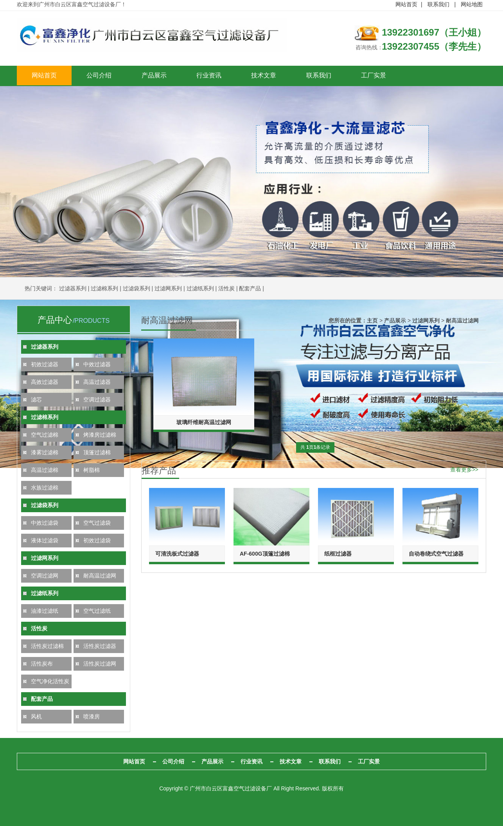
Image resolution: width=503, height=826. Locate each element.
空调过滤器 (97, 399)
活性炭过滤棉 (47, 646)
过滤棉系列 (104, 288)
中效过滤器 (97, 364)
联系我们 (438, 4)
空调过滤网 (44, 575)
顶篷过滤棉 (97, 452)
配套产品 (250, 288)
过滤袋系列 (136, 288)
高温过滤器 (97, 382)
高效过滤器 (44, 382)
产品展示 (163, 75)
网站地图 (472, 4)
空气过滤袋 (97, 523)
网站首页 (406, 4)
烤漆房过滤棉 (99, 435)
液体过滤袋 (44, 540)
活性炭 (226, 288)
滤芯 (36, 399)
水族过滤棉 (44, 487)
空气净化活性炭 (50, 681)
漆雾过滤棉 (44, 452)
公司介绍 (104, 75)
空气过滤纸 (97, 611)
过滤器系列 (72, 288)
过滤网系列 (168, 288)
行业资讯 (222, 75)
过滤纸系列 (200, 288)
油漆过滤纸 (44, 611)
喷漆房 (91, 716)
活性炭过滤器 (99, 646)
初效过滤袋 (97, 540)
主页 (372, 320)
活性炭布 (42, 663)
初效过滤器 (44, 364)
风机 (36, 716)
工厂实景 (398, 75)
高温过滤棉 (44, 470)
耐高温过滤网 (99, 575)
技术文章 (280, 75)
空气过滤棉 (44, 435)
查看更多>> (464, 469)
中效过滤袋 (44, 523)
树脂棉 (91, 470)
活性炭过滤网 (99, 663)
